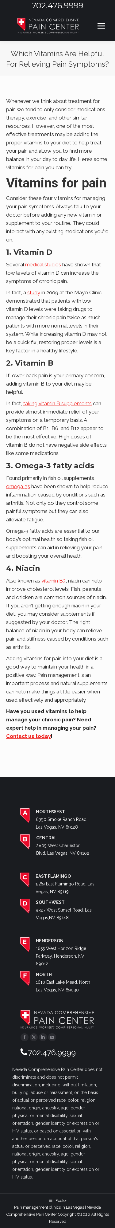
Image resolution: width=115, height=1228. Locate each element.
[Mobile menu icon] (101, 25)
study (33, 292)
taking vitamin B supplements (57, 403)
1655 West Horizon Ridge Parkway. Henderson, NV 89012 (61, 956)
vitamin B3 (53, 581)
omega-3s (18, 486)
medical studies (43, 264)
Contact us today (28, 736)
